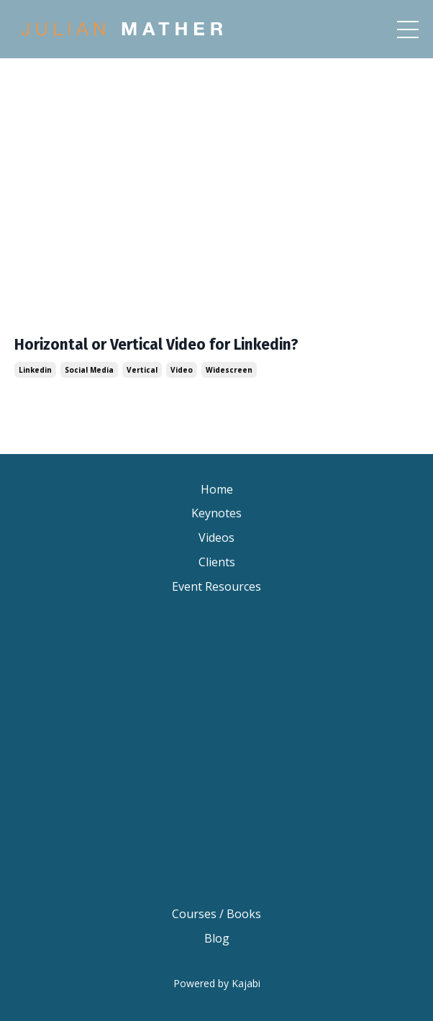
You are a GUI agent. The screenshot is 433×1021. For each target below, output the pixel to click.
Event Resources (216, 586)
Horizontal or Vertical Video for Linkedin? (156, 345)
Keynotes (216, 513)
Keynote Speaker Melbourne (216, 701)
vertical (142, 370)
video (181, 370)
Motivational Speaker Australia (216, 799)
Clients (217, 562)
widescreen (229, 370)
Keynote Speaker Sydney (216, 677)
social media (89, 370)
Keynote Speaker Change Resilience (216, 629)
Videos (216, 537)
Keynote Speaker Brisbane (216, 653)
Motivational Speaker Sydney (216, 750)
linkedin (35, 370)
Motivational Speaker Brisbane (217, 726)
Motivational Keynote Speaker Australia (216, 823)
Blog (216, 938)
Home (217, 489)
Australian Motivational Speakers (216, 848)
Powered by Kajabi (216, 983)
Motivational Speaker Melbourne (216, 774)
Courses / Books (216, 914)
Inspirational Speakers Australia (217, 872)
